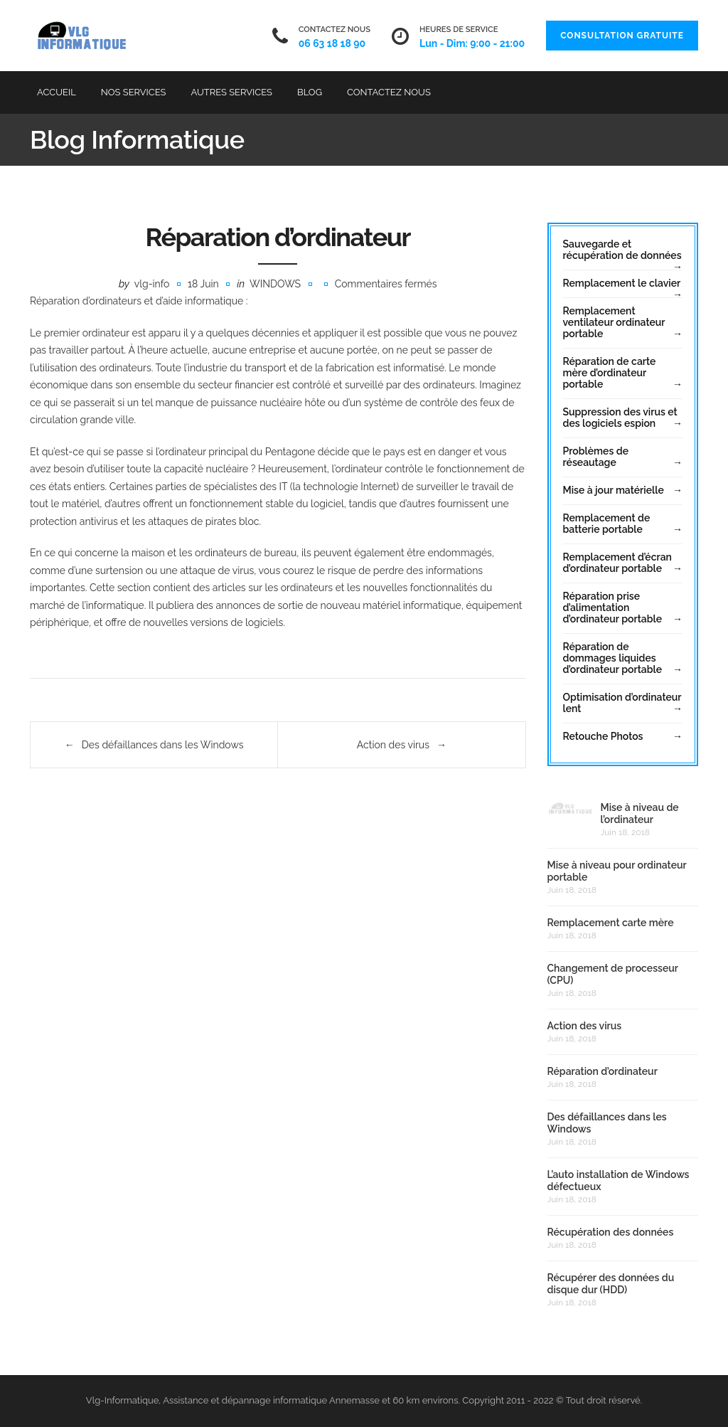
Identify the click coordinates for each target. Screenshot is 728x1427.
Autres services (231, 92)
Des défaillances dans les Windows (163, 744)
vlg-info (152, 284)
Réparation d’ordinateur (602, 1071)
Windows (275, 284)
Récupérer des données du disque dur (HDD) (611, 1283)
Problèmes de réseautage (595, 456)
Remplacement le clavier (622, 283)
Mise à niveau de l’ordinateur (640, 813)
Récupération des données (610, 1232)
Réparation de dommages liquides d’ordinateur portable (613, 658)
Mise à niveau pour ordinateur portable (617, 871)
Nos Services (133, 92)
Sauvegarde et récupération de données (622, 249)
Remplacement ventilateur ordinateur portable (614, 322)
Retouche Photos (603, 736)
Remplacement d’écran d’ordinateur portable (617, 562)
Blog (309, 92)
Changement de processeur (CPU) (612, 974)
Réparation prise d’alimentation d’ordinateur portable (613, 607)
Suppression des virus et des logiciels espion (620, 417)
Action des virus (393, 744)
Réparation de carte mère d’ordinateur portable (609, 373)
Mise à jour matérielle (613, 490)
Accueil (56, 92)
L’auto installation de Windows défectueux (618, 1180)
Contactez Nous (389, 92)
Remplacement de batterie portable (607, 523)
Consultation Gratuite (622, 36)
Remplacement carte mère (610, 922)
